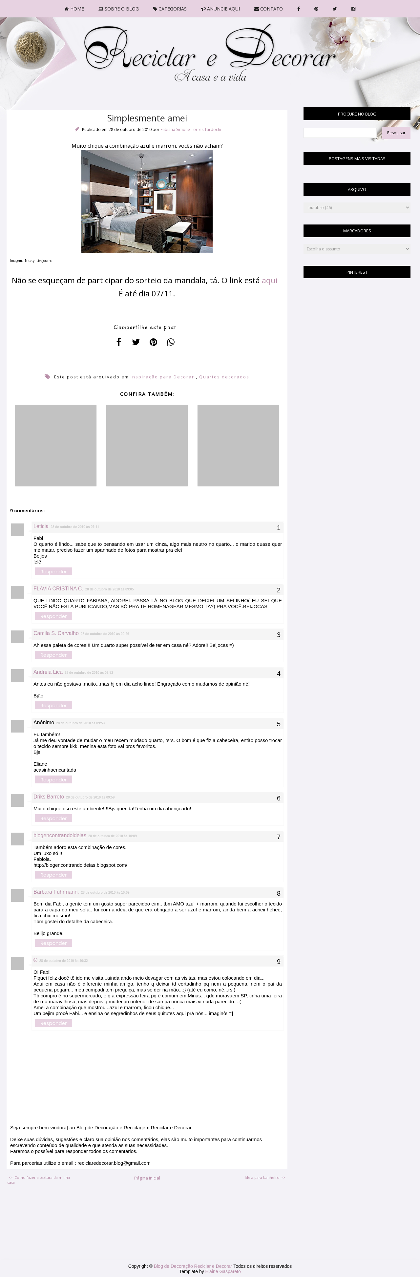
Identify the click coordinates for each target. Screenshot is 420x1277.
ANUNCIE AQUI (220, 9)
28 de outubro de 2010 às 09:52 (89, 672)
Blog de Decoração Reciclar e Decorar (194, 1266)
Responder (53, 571)
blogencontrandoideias (59, 835)
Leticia (41, 526)
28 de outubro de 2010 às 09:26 (105, 634)
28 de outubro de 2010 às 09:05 (109, 589)
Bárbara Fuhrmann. (56, 892)
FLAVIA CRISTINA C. (58, 588)
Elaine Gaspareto (223, 1271)
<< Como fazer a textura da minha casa (38, 1180)
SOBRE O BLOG (118, 9)
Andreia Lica (48, 672)
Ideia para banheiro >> (265, 1177)
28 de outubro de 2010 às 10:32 (63, 961)
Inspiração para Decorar (162, 377)
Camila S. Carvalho (56, 633)
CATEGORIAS (170, 9)
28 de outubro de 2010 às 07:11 (75, 527)
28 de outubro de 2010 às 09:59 (90, 797)
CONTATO (268, 9)
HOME (74, 9)
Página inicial (147, 1178)
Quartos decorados (224, 377)
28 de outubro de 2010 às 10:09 (112, 836)
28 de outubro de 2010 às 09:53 (80, 723)
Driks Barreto (48, 796)
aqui (272, 280)
